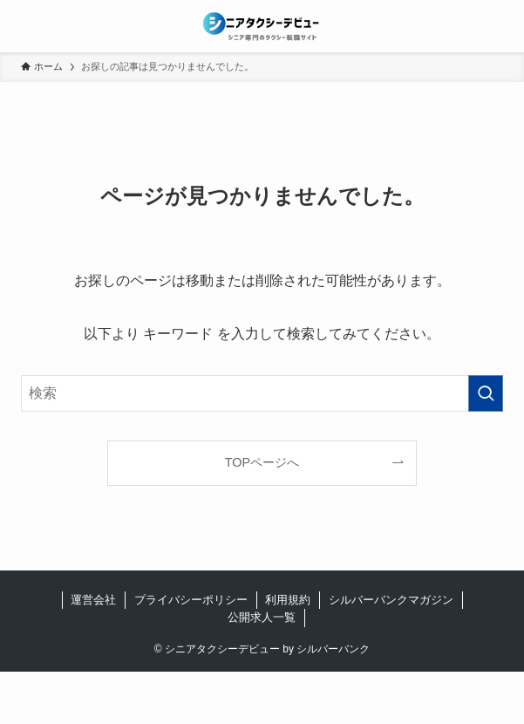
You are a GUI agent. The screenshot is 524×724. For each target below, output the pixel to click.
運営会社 (93, 599)
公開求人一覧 (262, 617)
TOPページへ (262, 462)
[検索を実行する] (485, 393)
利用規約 (287, 599)
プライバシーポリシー (191, 599)
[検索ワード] (262, 393)
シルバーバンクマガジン (391, 599)
